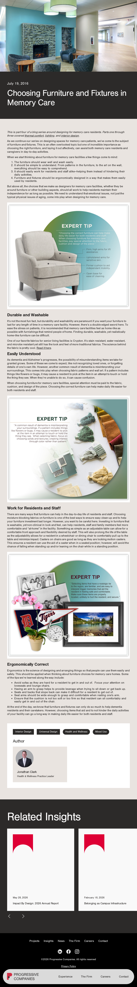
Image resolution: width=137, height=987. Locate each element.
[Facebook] (68, 951)
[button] (9, 916)
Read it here (44, 348)
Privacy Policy (68, 966)
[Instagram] (77, 951)
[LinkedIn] (60, 951)
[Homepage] (23, 978)
